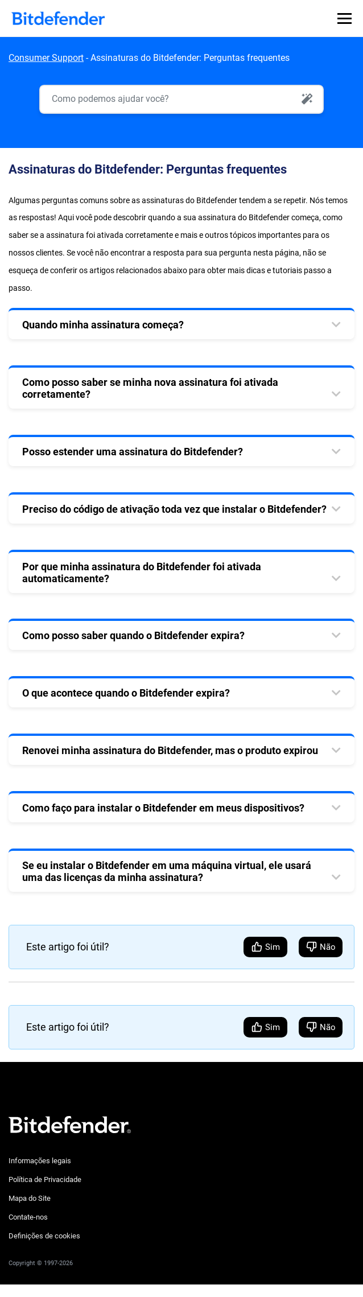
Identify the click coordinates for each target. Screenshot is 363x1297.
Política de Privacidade (45, 1179)
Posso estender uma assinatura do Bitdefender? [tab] (132, 452)
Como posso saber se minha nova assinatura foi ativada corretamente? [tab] (150, 388)
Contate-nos (28, 1217)
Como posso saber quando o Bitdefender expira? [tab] (133, 635)
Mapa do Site (30, 1198)
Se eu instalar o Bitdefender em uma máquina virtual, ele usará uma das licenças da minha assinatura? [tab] (166, 871)
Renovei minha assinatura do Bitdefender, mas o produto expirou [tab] (170, 750)
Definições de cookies (44, 1236)
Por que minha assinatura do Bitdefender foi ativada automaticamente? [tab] (141, 572)
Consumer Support (46, 57)
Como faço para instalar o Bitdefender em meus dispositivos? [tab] (163, 808)
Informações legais (40, 1160)
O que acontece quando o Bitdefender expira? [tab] (126, 693)
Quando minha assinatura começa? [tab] (103, 325)
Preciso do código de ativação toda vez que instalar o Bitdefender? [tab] (174, 509)
